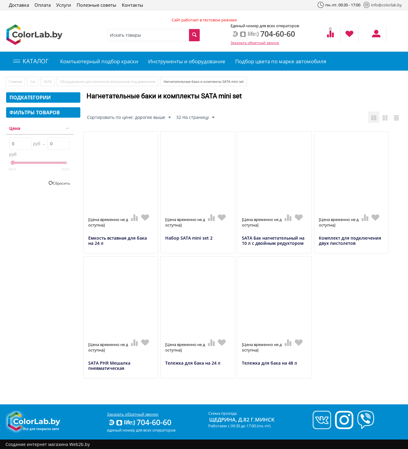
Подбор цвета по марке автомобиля (280, 61)
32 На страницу (195, 117)
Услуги (63, 5)
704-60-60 (139, 422)
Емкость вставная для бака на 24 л (117, 241)
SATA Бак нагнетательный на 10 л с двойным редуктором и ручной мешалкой (273, 243)
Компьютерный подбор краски (99, 61)
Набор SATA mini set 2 (189, 238)
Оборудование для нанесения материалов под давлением (107, 81)
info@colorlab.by (382, 5)
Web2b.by (79, 444)
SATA (48, 81)
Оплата (43, 5)
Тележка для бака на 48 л (269, 363)
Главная (15, 81)
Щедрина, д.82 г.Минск (242, 419)
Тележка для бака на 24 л (192, 363)
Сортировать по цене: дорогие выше (129, 117)
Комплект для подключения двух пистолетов (350, 241)
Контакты (132, 5)
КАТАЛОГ (31, 61)
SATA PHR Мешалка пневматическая (109, 366)
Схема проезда (222, 413)
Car (32, 81)
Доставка (19, 5)
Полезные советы (96, 5)
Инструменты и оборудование (186, 61)
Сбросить (61, 183)
